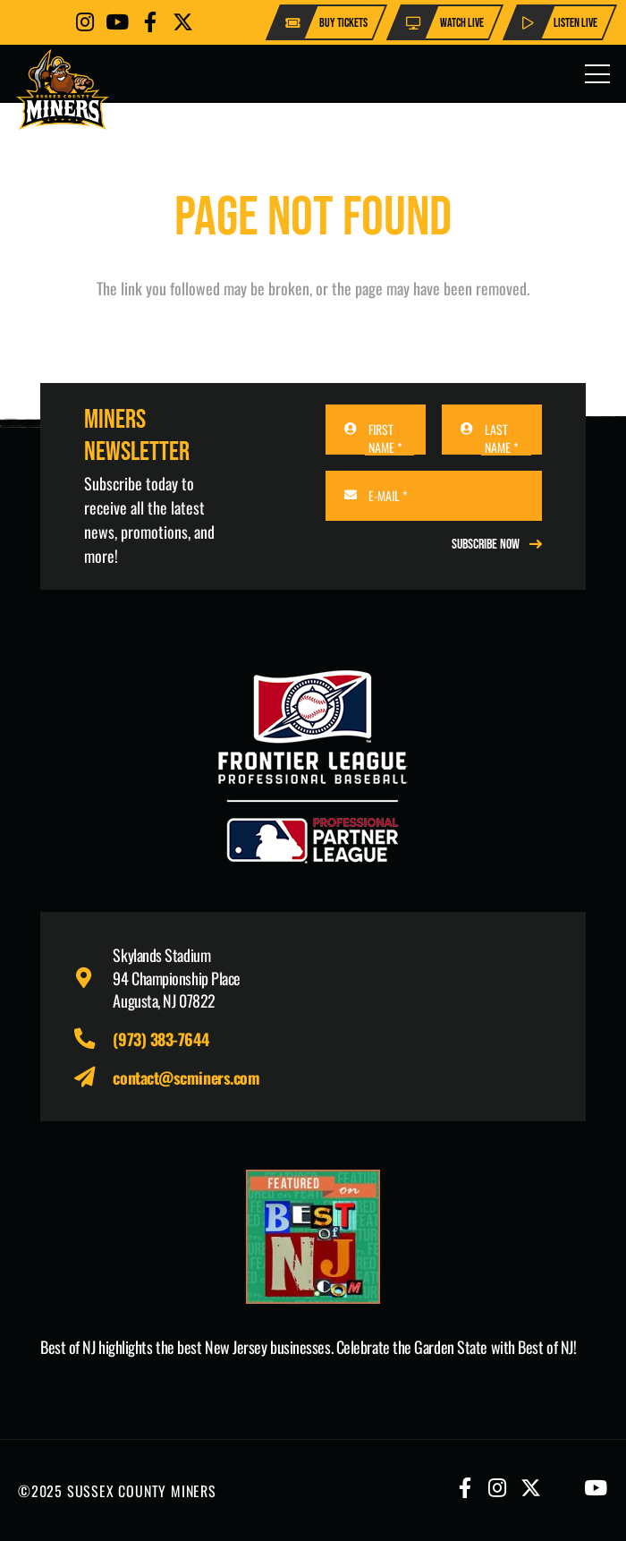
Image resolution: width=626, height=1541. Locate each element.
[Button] (84, 22)
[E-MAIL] (434, 496)
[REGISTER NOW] (497, 544)
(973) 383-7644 (160, 1039)
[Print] (313, 1237)
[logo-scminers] (62, 89)
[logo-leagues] (313, 767)
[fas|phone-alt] (92, 1039)
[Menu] (597, 74)
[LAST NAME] (492, 429)
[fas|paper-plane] (92, 1078)
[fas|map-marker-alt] (92, 978)
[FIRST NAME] (376, 429)
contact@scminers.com (186, 1077)
